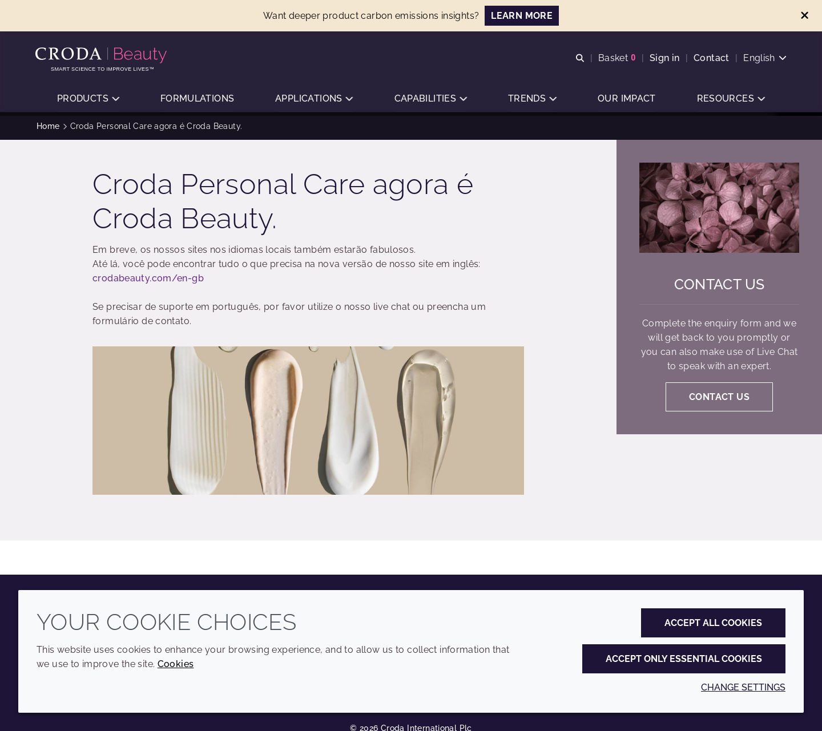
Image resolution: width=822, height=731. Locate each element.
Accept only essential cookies (684, 658)
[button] (88, 100)
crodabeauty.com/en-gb (148, 281)
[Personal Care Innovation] (104, 56)
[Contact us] (719, 210)
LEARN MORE (522, 15)
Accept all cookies (713, 622)
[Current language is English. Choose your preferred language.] (763, 58)
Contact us (719, 287)
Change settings (743, 687)
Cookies (176, 664)
